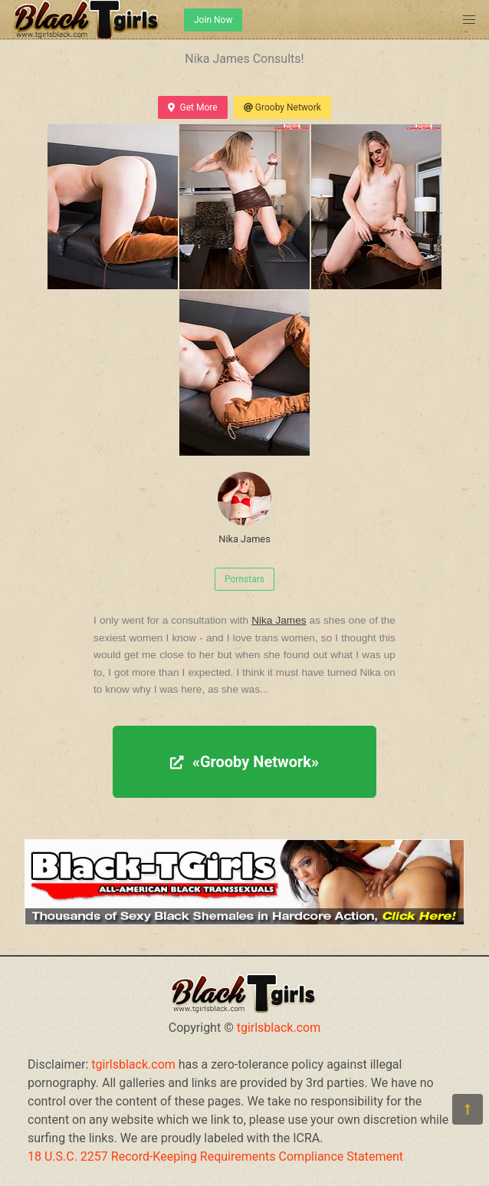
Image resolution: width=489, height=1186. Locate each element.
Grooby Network (282, 107)
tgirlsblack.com (279, 1027)
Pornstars (244, 579)
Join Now (213, 20)
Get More (192, 107)
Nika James (244, 508)
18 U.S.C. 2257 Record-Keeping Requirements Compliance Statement (215, 1156)
